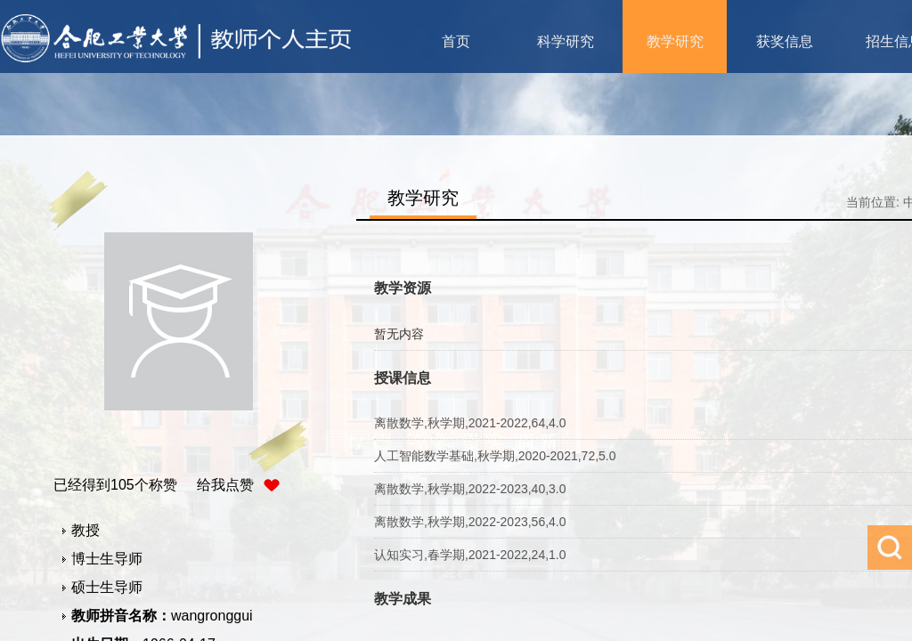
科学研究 (565, 41)
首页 (456, 41)
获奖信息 (784, 41)
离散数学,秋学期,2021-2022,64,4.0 (470, 423)
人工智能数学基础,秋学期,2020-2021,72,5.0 (495, 456)
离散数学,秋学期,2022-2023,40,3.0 (470, 489)
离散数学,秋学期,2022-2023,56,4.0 (470, 522)
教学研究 (675, 41)
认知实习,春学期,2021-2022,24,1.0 (470, 555)
